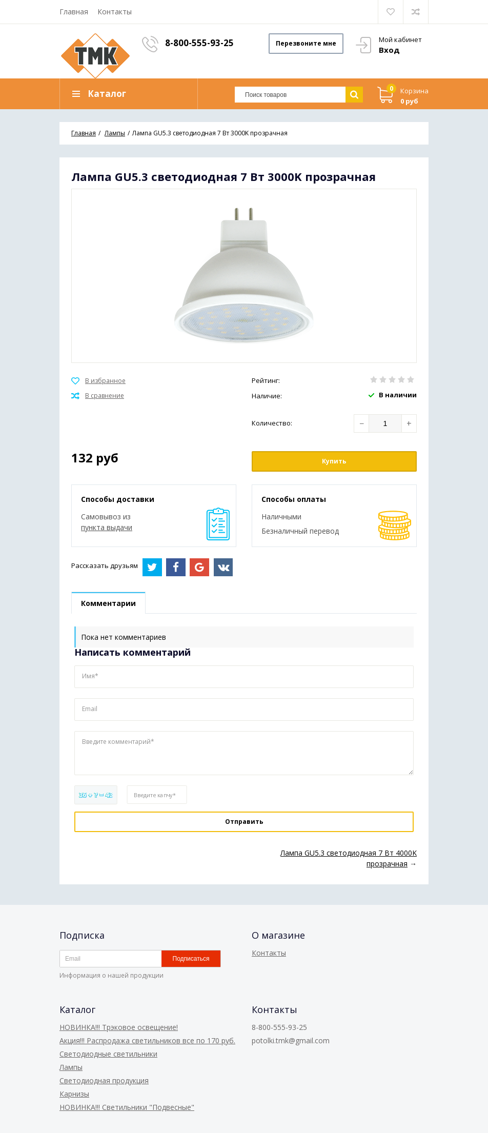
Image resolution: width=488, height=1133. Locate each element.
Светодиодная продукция (104, 1080)
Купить (334, 461)
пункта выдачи (106, 527)
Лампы (71, 1067)
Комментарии (108, 603)
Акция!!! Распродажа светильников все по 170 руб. (147, 1040)
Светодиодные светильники (108, 1054)
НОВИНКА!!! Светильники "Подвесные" (126, 1107)
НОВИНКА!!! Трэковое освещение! (118, 1027)
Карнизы (74, 1094)
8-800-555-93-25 (199, 43)
